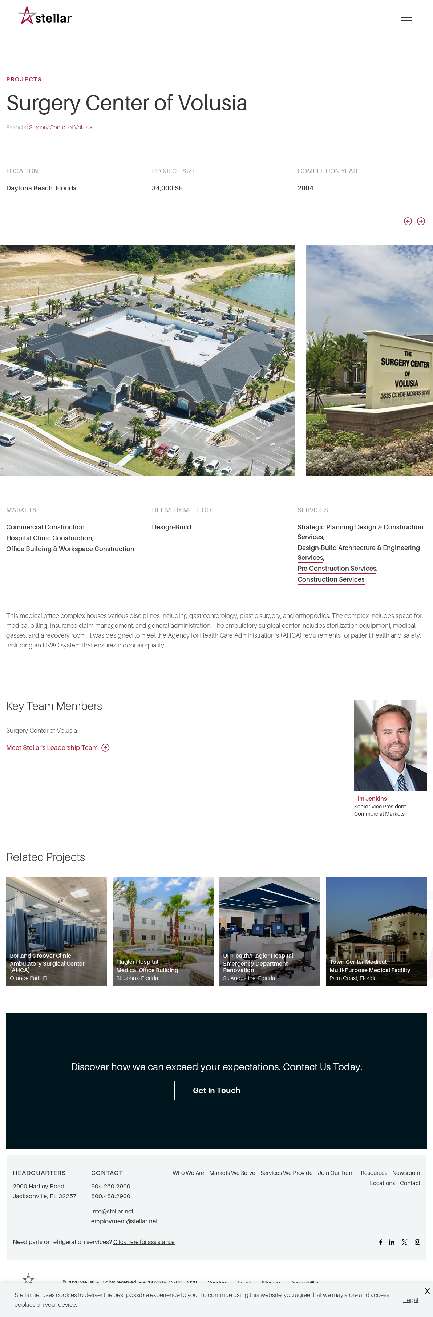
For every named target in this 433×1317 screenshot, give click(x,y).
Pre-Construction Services (337, 568)
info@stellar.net (112, 1211)
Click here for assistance (144, 1242)
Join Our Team (337, 1173)
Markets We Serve (232, 1173)
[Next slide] (421, 221)
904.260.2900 (110, 1186)
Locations (382, 1183)
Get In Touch (216, 1090)
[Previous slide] (408, 221)
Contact (410, 1183)
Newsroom (406, 1173)
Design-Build (171, 527)
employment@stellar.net (124, 1221)
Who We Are (188, 1173)
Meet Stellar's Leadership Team (57, 748)
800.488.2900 (110, 1196)
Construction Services (331, 579)
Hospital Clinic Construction (49, 538)
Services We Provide (286, 1173)
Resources (374, 1173)
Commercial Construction (45, 527)
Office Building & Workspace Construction (70, 549)
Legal (410, 1300)
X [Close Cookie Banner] (427, 1291)
